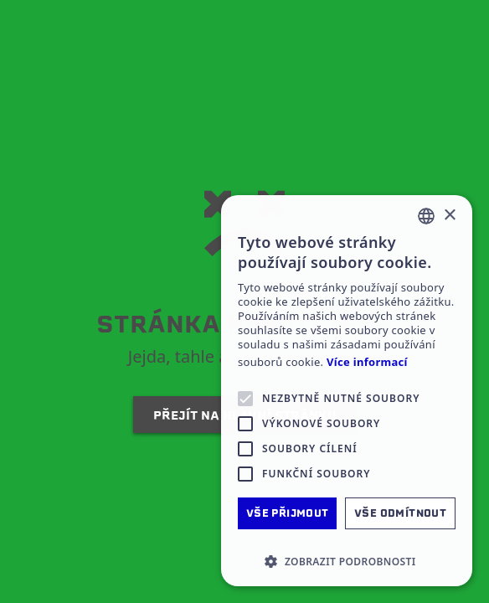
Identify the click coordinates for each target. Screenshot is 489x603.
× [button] (449, 215)
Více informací (367, 362)
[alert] (346, 390)
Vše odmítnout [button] (400, 513)
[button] (347, 561)
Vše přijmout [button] (287, 513)
